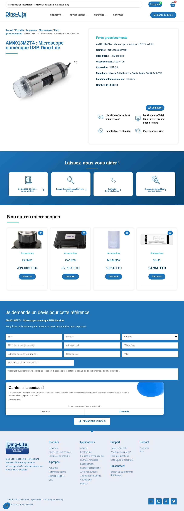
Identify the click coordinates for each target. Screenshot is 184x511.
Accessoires (27, 253)
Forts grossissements (111, 38)
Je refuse (45, 411)
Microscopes (45, 30)
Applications (79, 15)
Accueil (9, 30)
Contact (118, 15)
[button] (6, 505)
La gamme (31, 30)
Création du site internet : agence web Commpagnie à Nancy (35, 499)
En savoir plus (14, 400)
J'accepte (124, 411)
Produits (57, 15)
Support (100, 15)
